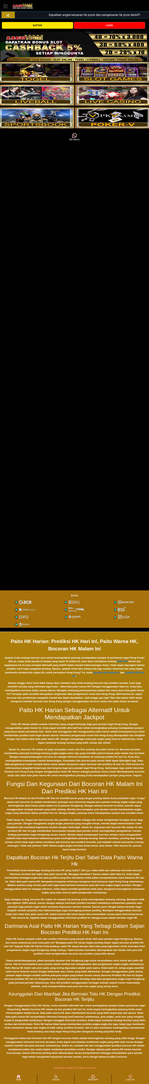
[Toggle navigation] (5, 6)
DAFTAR (37, 25)
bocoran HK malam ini (106, 672)
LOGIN (109, 25)
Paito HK (122, 661)
